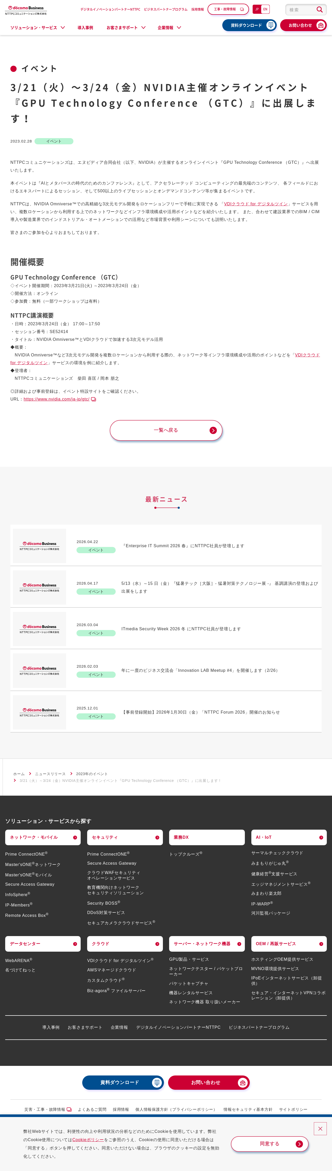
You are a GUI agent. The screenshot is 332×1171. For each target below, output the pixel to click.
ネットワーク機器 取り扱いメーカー (204, 1002)
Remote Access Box (27, 915)
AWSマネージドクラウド (111, 970)
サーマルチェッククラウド (277, 853)
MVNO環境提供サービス (275, 968)
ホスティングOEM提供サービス (282, 959)
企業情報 (119, 1027)
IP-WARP (262, 904)
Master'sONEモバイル (28, 875)
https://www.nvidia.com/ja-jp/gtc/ (56, 399)
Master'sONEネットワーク (33, 864)
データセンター (25, 944)
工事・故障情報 (225, 9)
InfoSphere (17, 894)
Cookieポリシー (88, 1140)
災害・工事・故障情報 (44, 1109)
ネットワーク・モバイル (34, 837)
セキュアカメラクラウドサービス (121, 923)
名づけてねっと (20, 970)
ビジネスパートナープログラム (166, 9)
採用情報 (197, 9)
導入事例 (85, 27)
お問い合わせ (300, 25)
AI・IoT (264, 837)
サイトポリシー (293, 1109)
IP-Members (19, 905)
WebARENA (18, 960)
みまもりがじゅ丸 (270, 863)
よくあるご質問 (92, 1109)
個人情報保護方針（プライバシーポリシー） (176, 1109)
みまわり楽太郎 (266, 893)
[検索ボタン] (320, 9)
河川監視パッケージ (270, 913)
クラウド (100, 944)
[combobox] (306, 9)
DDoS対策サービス (106, 912)
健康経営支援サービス (274, 874)
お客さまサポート (85, 1027)
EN (265, 9)
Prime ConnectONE (26, 854)
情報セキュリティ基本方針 (248, 1109)
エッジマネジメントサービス (281, 884)
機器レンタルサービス (191, 993)
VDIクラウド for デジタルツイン (256, 204)
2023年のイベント (92, 774)
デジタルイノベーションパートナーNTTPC (110, 9)
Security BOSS (103, 903)
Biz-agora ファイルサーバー (116, 991)
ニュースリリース (50, 774)
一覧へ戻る (166, 430)
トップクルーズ (185, 854)
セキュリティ (105, 837)
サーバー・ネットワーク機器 (202, 944)
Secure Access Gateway (29, 884)
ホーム (19, 774)
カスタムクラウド (106, 980)
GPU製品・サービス (189, 959)
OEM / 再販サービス (276, 944)
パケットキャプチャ (188, 983)
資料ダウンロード (246, 25)
